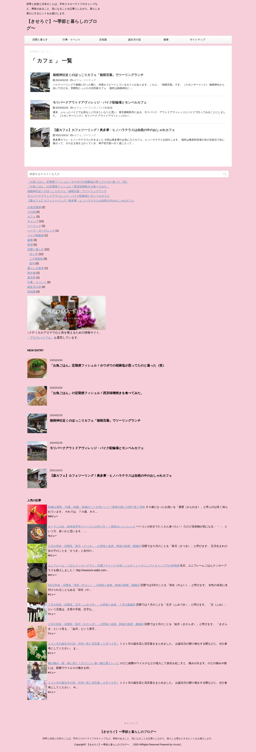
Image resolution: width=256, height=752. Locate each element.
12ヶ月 (33, 254)
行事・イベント (71, 39)
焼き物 (31, 272)
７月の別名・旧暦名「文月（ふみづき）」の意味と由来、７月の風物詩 (92, 604)
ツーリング (89, 80)
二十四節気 (36, 258)
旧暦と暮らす (40, 39)
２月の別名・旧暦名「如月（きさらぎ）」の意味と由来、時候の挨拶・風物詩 (96, 624)
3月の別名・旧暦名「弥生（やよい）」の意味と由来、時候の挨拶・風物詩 (94, 585)
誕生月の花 (134, 39)
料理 (30, 244)
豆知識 (103, 39)
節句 (32, 263)
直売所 (31, 277)
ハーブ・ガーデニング (41, 230)
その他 (31, 211)
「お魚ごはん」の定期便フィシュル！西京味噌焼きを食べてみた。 (68, 186)
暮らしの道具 (35, 268)
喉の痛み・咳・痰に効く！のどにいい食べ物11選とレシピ (83, 663)
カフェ (78, 80)
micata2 (177, 744)
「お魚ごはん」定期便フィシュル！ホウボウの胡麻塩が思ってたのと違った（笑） (78, 181)
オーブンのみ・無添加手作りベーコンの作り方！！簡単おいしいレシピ (92, 526)
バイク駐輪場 (104, 107)
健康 (166, 39)
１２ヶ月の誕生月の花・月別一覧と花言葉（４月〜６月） (83, 682)
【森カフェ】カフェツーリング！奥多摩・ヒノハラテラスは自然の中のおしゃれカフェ (114, 130)
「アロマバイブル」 (40, 337)
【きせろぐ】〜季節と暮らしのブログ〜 (129, 731)
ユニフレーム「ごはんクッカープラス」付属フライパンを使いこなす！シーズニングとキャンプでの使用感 (113, 565)
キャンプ (32, 221)
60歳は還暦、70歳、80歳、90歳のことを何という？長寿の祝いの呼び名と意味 (96, 506)
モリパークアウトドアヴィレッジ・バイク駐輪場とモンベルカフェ (100, 102)
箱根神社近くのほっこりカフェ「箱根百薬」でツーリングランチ (98, 75)
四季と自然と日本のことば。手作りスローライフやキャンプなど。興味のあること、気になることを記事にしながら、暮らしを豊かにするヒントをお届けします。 (128, 738)
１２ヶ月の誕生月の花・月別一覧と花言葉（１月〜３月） (83, 643)
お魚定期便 (34, 207)
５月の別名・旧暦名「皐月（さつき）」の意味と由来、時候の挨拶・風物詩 (94, 546)
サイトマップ (197, 39)
